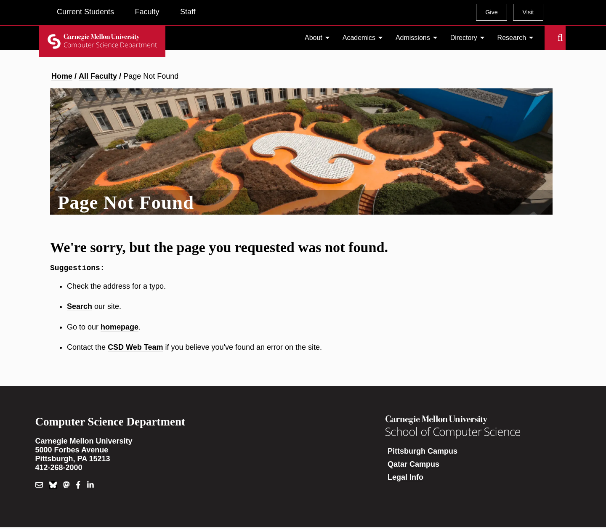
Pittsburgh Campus (422, 453)
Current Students (85, 12)
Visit (528, 12)
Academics (359, 37)
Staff (188, 12)
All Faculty (98, 76)
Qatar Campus (413, 466)
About (313, 37)
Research (511, 37)
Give (491, 12)
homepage (119, 328)
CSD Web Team (135, 349)
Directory (463, 37)
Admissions (413, 37)
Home (61, 76)
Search (549, 38)
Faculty (147, 12)
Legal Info (405, 479)
